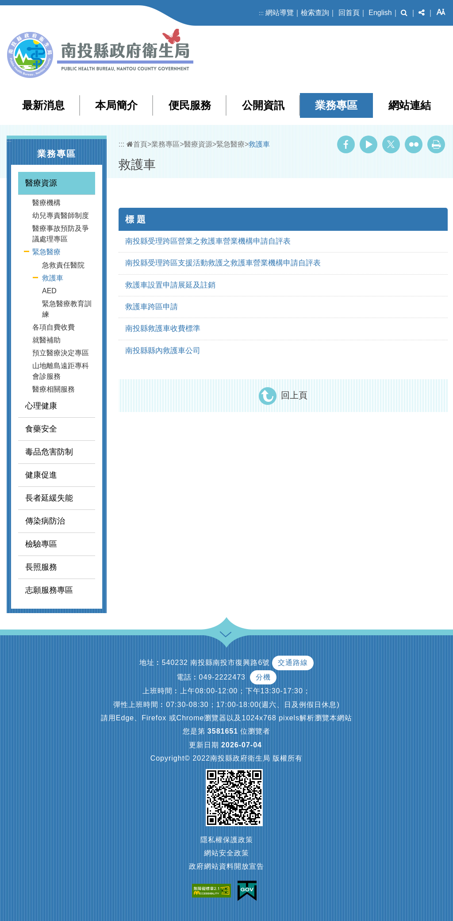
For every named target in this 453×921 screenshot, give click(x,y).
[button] (404, 12)
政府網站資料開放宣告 (226, 866)
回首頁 (349, 12)
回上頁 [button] (294, 395)
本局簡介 (116, 105)
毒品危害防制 (49, 451)
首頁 (137, 144)
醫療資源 (41, 183)
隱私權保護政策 (226, 839)
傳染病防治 (45, 521)
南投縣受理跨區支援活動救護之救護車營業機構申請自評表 (223, 263)
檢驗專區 (41, 544)
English (380, 12)
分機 (263, 677)
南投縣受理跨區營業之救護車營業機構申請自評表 (208, 241)
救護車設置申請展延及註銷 (170, 285)
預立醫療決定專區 (60, 353)
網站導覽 (279, 12)
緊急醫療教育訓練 (67, 309)
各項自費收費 (53, 327)
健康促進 (41, 474)
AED (49, 291)
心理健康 (41, 405)
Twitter (391, 144)
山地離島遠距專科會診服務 (60, 371)
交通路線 (293, 662)
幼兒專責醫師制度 (60, 215)
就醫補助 (46, 340)
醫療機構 (46, 202)
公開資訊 (263, 105)
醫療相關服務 (53, 389)
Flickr (413, 144)
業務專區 (336, 105)
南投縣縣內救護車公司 (162, 350)
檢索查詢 (315, 12)
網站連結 (409, 105)
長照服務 (41, 567)
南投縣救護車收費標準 (162, 328)
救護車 (52, 278)
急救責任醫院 (63, 265)
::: (261, 13)
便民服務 (190, 105)
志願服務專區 (49, 590)
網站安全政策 (226, 853)
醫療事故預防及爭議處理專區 (60, 234)
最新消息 (43, 105)
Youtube (368, 144)
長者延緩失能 (49, 498)
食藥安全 (41, 428)
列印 (436, 144)
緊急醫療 (46, 252)
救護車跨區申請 (151, 307)
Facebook (346, 144)
